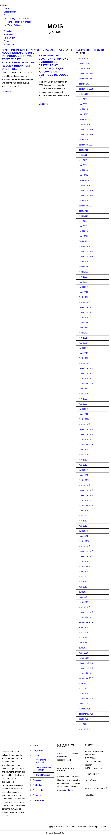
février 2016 (84, 658)
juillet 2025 (84, 94)
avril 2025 (83, 109)
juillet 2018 (84, 516)
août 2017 (83, 572)
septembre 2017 (86, 566)
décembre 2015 (86, 663)
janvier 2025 (84, 124)
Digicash (71, 790)
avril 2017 (83, 592)
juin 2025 (83, 99)
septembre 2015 (86, 678)
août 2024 (83, 150)
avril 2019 (83, 470)
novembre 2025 (86, 79)
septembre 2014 (86, 699)
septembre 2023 (86, 206)
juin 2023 (83, 221)
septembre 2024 (86, 145)
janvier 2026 (84, 69)
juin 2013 (83, 724)
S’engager (8, 41)
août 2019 (83, 450)
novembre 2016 (86, 612)
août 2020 (83, 389)
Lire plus (6, 91)
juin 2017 (83, 582)
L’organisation (10, 12)
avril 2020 (83, 409)
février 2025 (84, 119)
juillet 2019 (84, 455)
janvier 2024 (84, 185)
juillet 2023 (84, 216)
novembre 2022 (86, 257)
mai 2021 (83, 343)
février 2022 (84, 297)
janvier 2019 (84, 485)
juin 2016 (83, 638)
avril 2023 (83, 231)
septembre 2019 (86, 445)
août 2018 (83, 511)
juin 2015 (83, 688)
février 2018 (84, 541)
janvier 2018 (84, 546)
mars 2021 (83, 353)
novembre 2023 (86, 196)
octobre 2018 (85, 500)
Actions (7, 15)
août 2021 (83, 328)
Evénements (9, 44)
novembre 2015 (86, 668)
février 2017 (84, 602)
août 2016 (83, 627)
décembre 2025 (86, 74)
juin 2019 (83, 460)
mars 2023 (83, 236)
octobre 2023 (85, 201)
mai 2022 (83, 282)
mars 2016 (83, 653)
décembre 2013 (86, 714)
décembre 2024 (86, 130)
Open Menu (4, 5)
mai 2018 (83, 526)
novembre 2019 (86, 434)
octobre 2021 (85, 318)
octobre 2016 (85, 617)
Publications (9, 34)
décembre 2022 (86, 251)
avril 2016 (83, 648)
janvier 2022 (84, 302)
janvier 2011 (84, 729)
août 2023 (83, 211)
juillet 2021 (84, 333)
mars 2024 (83, 175)
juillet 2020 (84, 394)
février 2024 (84, 180)
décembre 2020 (86, 368)
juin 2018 (83, 521)
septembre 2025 (86, 89)
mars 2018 (83, 536)
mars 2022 (83, 292)
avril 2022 (83, 287)
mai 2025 (83, 104)
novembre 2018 (86, 495)
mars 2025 (83, 114)
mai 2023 (83, 226)
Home (6, 8)
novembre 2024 (86, 135)
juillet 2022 (84, 272)
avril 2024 (83, 170)
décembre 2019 (86, 429)
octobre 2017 (85, 561)
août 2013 (83, 719)
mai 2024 (83, 165)
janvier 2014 (84, 709)
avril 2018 (83, 531)
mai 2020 (83, 404)
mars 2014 (83, 704)
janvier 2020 (84, 424)
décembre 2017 (86, 551)
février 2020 (84, 419)
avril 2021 (83, 348)
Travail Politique (14, 25)
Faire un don (9, 38)
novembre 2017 (86, 556)
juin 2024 (83, 160)
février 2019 (84, 480)
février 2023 (84, 241)
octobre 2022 (85, 262)
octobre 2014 (85, 693)
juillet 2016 (84, 633)
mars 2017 (83, 597)
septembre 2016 (86, 622)
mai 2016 (83, 643)
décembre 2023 (86, 190)
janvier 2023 (84, 246)
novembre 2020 (86, 373)
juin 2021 (83, 338)
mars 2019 (83, 475)
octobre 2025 (85, 84)
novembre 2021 (86, 312)
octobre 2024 (85, 140)
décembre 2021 (86, 307)
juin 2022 (83, 277)
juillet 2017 (84, 577)
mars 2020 (83, 414)
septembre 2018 (86, 505)
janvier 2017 (84, 607)
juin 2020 (83, 399)
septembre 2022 (86, 267)
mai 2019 (83, 465)
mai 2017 (83, 587)
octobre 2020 (85, 378)
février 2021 (84, 358)
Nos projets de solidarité (18, 18)
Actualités (8, 31)
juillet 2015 (84, 683)
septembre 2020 (86, 384)
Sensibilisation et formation (19, 22)
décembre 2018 (86, 490)
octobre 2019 (85, 439)
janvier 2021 (84, 363)
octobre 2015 (85, 673)
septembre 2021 (86, 323)
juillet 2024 (84, 155)
